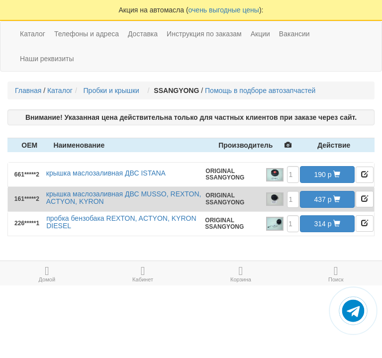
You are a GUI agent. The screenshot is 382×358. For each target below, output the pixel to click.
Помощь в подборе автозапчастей (260, 90)
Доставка (143, 34)
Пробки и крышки (113, 90)
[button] (365, 175)
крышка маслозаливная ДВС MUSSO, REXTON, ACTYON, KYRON (123, 197)
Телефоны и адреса (86, 34)
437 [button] (327, 199)
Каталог (60, 90)
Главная (28, 90)
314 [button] (327, 224)
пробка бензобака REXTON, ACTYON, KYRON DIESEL (121, 222)
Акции (260, 34)
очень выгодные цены (224, 10)
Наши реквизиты (47, 59)
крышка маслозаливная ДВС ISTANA (106, 173)
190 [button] (327, 175)
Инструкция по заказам (204, 34)
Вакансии (294, 34)
